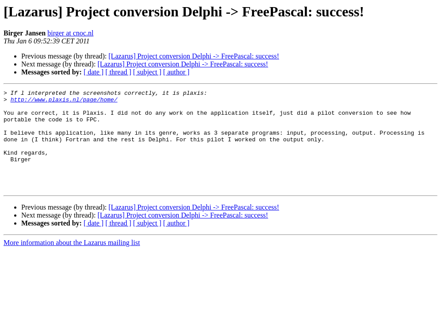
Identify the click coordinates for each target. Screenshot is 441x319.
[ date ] (94, 72)
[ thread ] (118, 72)
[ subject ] (147, 72)
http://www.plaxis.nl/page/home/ (64, 102)
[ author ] (176, 72)
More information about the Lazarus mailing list (72, 262)
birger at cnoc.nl (70, 33)
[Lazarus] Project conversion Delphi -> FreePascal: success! (193, 56)
